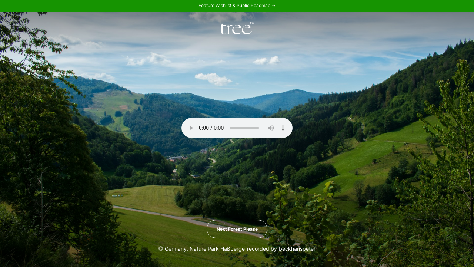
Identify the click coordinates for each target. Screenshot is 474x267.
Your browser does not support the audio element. (237, 128)
